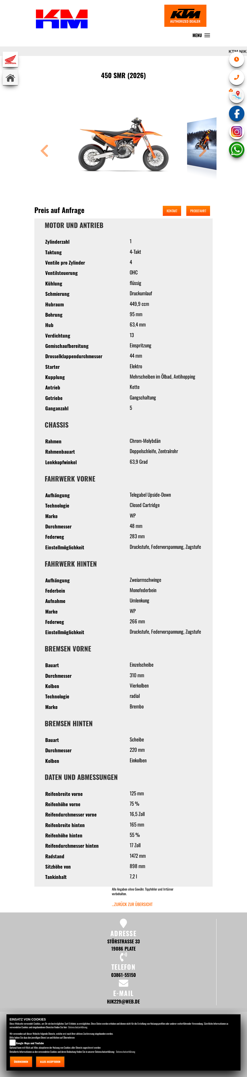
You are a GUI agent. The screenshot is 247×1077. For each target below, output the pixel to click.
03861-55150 (123, 974)
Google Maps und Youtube (30, 1043)
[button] (44, 151)
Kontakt (172, 210)
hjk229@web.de (123, 1001)
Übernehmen (21, 1062)
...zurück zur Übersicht (132, 904)
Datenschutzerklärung (77, 1027)
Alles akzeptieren (50, 1062)
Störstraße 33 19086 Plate (123, 945)
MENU (202, 36)
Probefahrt (198, 210)
